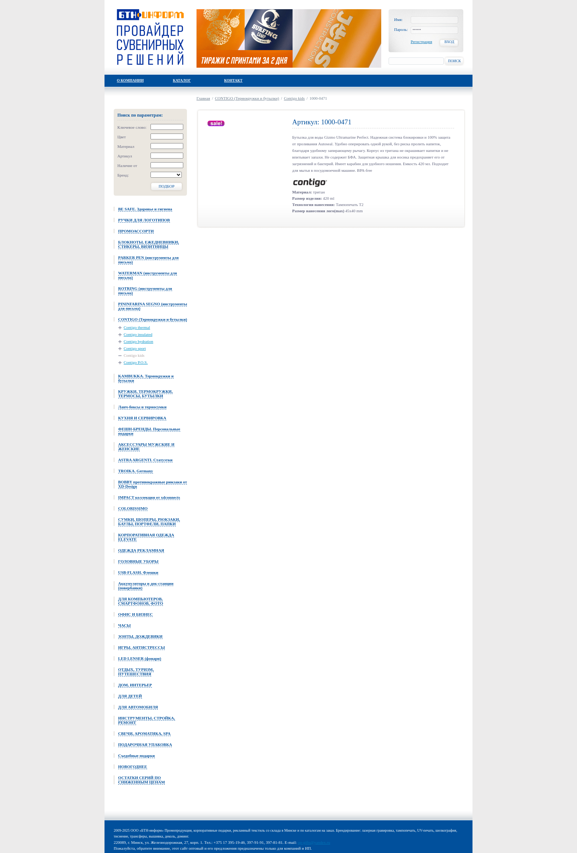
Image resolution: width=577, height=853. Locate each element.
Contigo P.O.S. (136, 362)
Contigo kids (134, 355)
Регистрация (421, 41)
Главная (203, 98)
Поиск (454, 61)
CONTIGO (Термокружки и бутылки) (247, 98)
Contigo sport (135, 348)
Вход (449, 42)
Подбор (166, 186)
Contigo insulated (138, 334)
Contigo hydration (138, 341)
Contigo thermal (137, 327)
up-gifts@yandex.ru (314, 842)
